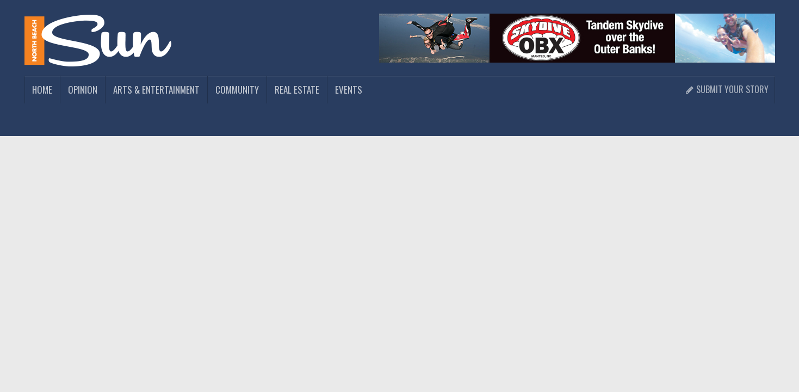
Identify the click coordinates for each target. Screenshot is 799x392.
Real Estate (297, 89)
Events (348, 89)
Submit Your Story (727, 89)
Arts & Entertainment (156, 89)
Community (237, 89)
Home (42, 89)
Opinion (82, 89)
